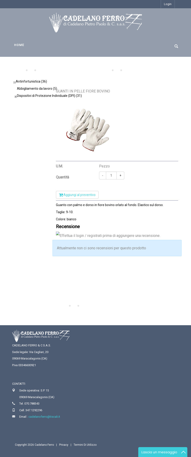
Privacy (63, 444)
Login (168, 4)
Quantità (62, 177)
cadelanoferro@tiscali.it (44, 416)
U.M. (59, 166)
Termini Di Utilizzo (85, 444)
